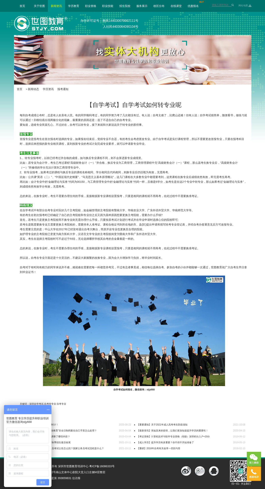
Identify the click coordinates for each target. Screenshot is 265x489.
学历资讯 (48, 89)
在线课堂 (176, 6)
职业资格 (90, 6)
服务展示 (141, 6)
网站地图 (243, 5)
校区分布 (158, 6)
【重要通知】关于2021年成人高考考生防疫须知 (162, 424)
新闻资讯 (56, 6)
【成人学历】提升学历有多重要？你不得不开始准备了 (165, 442)
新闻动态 (33, 89)
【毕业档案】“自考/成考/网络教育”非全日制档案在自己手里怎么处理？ (60, 430)
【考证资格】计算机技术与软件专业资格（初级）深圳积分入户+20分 (173, 436)
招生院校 (124, 6)
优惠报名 (193, 6)
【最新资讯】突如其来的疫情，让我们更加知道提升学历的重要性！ (172, 430)
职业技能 (107, 6)
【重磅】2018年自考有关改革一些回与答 (158, 448)
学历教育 (73, 6)
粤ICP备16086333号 (102, 466)
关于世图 (39, 6)
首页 (22, 6)
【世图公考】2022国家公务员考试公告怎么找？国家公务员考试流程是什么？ (63, 448)
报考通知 (62, 89)
